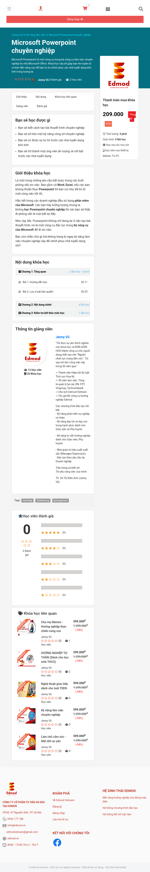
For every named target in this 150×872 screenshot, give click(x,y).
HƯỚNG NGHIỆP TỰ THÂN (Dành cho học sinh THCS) (55, 657)
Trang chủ (19, 34)
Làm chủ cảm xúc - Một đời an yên (53, 739)
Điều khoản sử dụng (92, 867)
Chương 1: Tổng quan (32, 271)
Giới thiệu (21, 96)
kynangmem (61, 500)
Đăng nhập (75, 19)
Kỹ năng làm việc (37, 34)
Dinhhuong (43, 500)
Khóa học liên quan (66, 96)
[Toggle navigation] (9, 8)
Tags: (17, 500)
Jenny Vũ (63, 337)
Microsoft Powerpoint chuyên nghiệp (70, 34)
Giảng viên (22, 106)
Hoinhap (27, 500)
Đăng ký (133, 116)
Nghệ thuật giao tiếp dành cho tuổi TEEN (54, 686)
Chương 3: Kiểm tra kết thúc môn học (41, 312)
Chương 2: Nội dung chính (35, 304)
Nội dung (41, 96)
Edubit (123, 867)
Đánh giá (42, 106)
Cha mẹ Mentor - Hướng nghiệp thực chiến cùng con (53, 626)
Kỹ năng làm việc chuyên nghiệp (52, 712)
